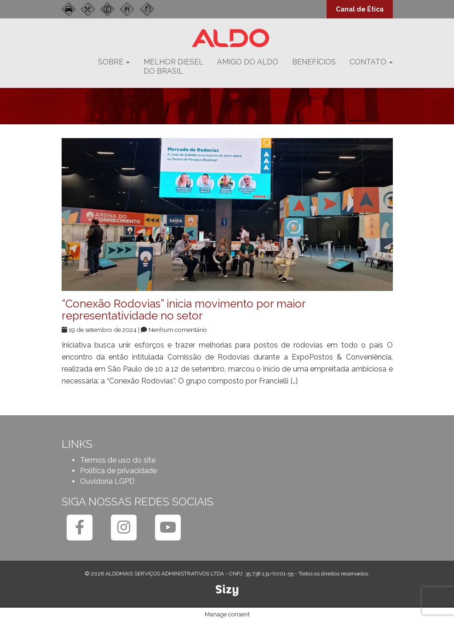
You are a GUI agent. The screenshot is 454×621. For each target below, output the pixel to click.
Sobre (114, 62)
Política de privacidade (118, 470)
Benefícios (314, 62)
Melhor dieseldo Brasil (173, 66)
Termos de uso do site (117, 460)
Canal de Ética (360, 9)
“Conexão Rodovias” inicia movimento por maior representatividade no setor (183, 309)
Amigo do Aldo (247, 62)
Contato (371, 62)
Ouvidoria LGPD (107, 481)
